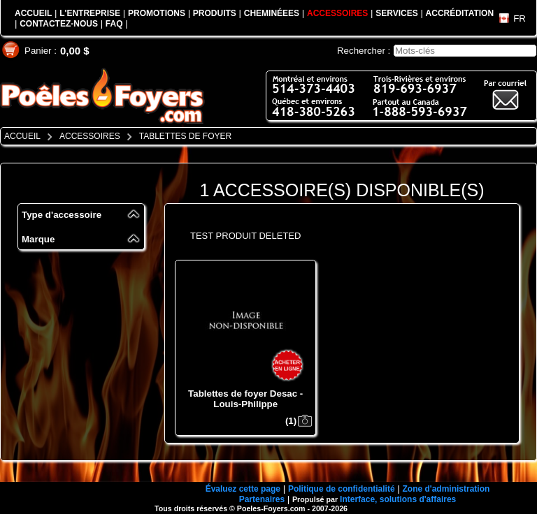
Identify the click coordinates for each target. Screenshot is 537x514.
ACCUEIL (33, 13)
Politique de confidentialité (341, 489)
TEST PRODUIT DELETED (245, 235)
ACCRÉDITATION (460, 13)
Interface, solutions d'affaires (398, 499)
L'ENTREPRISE (89, 13)
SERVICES (396, 13)
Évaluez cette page (243, 489)
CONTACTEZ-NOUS (59, 24)
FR (519, 18)
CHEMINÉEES (271, 13)
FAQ (114, 24)
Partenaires (262, 499)
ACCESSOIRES (337, 13)
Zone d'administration (445, 489)
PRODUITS (214, 13)
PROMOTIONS (156, 13)
